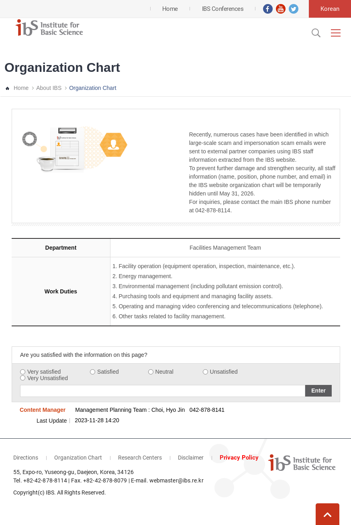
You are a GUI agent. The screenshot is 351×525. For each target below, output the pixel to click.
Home (21, 88)
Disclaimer (191, 457)
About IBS (48, 88)
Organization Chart (92, 88)
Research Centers (140, 457)
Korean (329, 8)
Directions (25, 457)
